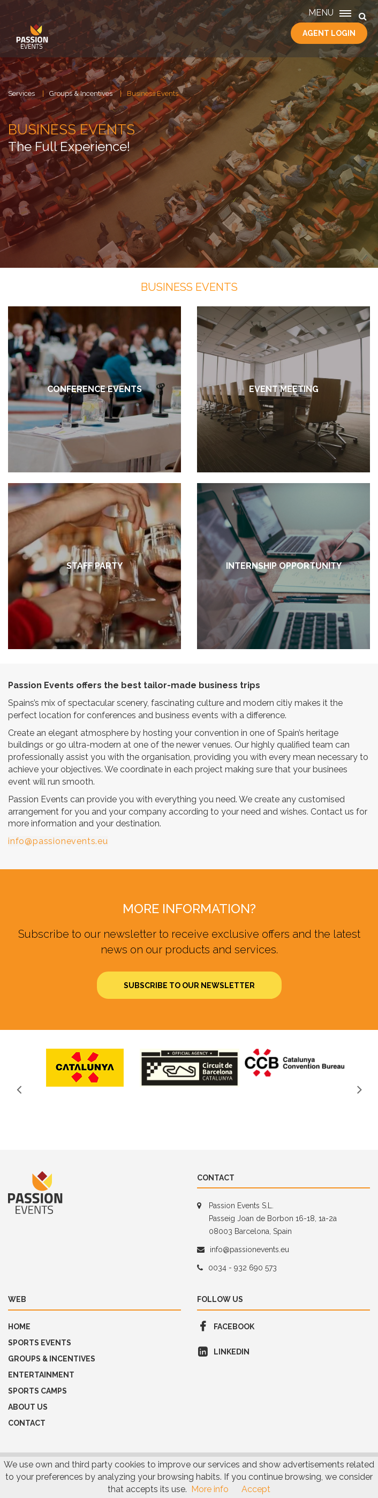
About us (28, 1407)
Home (19, 1326)
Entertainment (41, 1375)
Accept (255, 1489)
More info (210, 1489)
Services (21, 93)
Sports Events (39, 1342)
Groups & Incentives (80, 93)
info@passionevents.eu (58, 841)
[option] (84, 1068)
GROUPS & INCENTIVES (51, 1358)
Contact (27, 1423)
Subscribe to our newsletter (189, 985)
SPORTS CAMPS (37, 1391)
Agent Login (329, 33)
